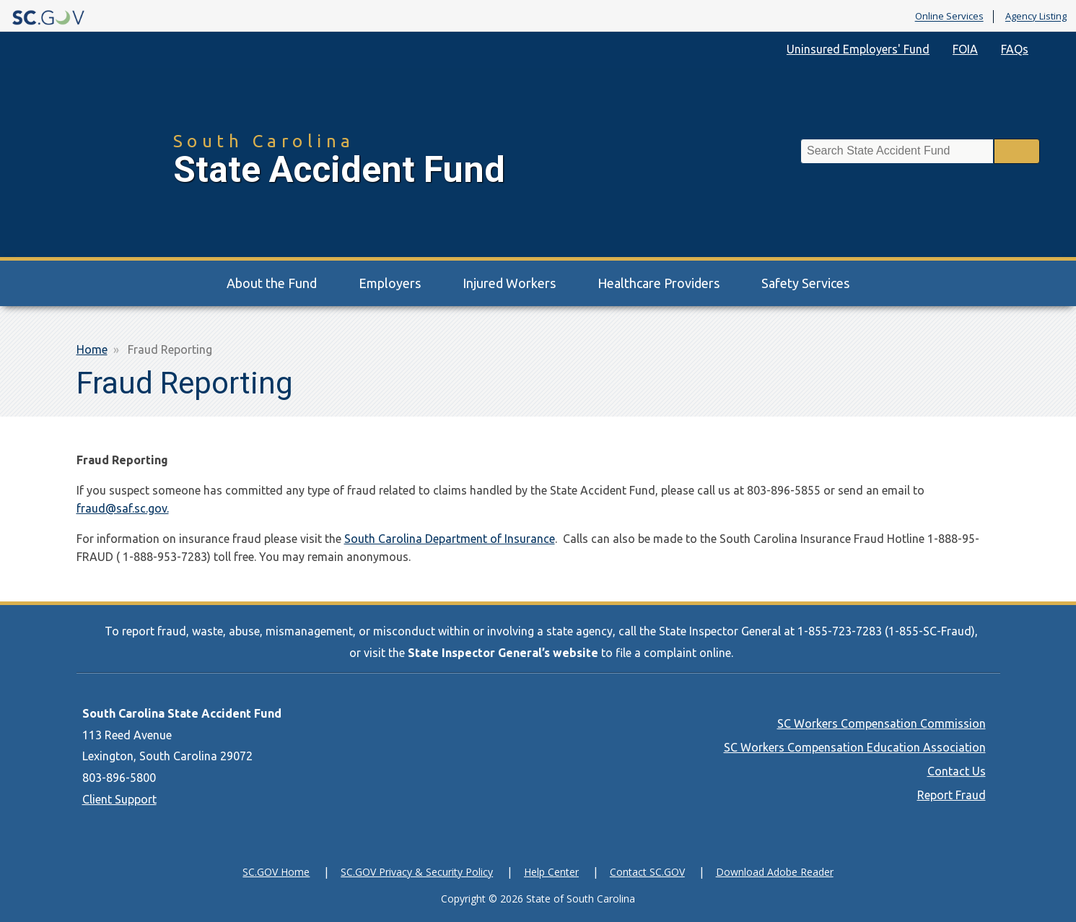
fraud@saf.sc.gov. (122, 508)
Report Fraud (951, 794)
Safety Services (805, 283)
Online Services (949, 16)
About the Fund (272, 283)
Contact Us (956, 771)
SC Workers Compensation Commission (881, 723)
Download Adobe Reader (775, 872)
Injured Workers (509, 283)
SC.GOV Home (276, 872)
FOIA (965, 49)
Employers (390, 283)
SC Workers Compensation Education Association (855, 747)
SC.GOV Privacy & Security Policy (417, 872)
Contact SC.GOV (647, 872)
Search (1017, 151)
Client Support (119, 799)
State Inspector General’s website (503, 652)
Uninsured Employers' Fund (858, 49)
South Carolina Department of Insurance (449, 538)
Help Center (551, 872)
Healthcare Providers (658, 283)
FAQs (1014, 49)
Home (92, 349)
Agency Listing (1036, 16)
